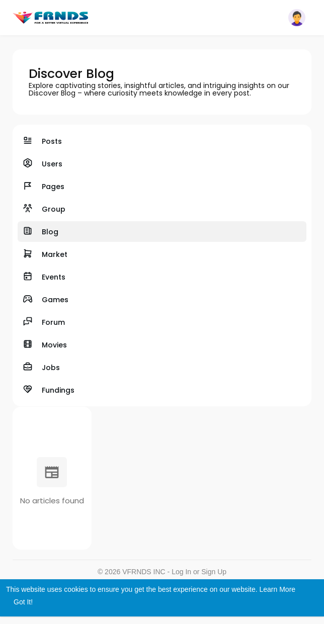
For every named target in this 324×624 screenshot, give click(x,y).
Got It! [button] (23, 602)
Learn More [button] (278, 589)
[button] (296, 17)
